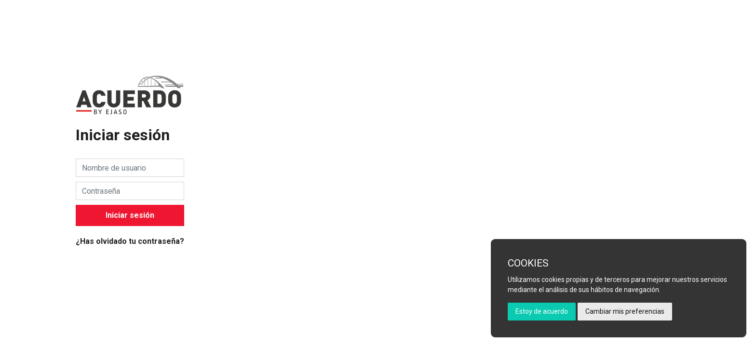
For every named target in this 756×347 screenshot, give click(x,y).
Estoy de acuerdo (541, 311)
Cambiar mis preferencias (624, 311)
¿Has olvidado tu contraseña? (130, 241)
